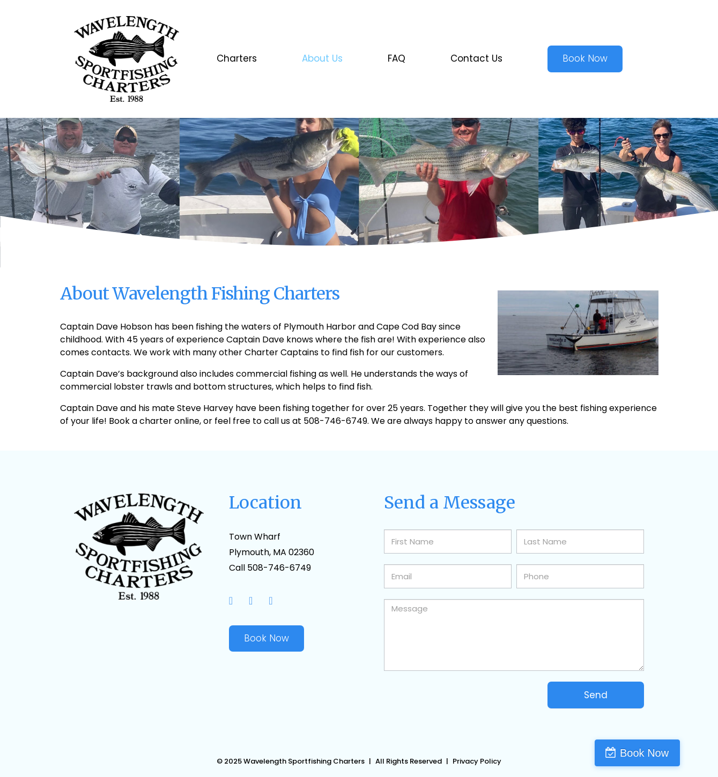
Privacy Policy (477, 761)
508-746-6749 (279, 568)
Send (596, 695)
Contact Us (476, 58)
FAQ (396, 58)
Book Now (266, 638)
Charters (237, 58)
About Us (322, 58)
